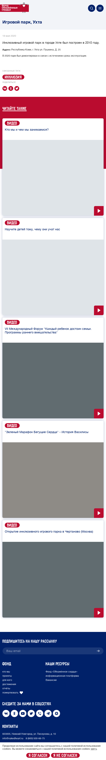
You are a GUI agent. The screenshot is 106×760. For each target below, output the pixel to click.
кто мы (6, 671)
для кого (7, 680)
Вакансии (51, 680)
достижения (9, 684)
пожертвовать (12, 692)
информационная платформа (62, 676)
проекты (7, 676)
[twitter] (17, 88)
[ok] (11, 88)
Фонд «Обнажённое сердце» (61, 671)
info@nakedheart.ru (12, 738)
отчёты (6, 688)
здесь (94, 749)
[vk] (5, 88)
